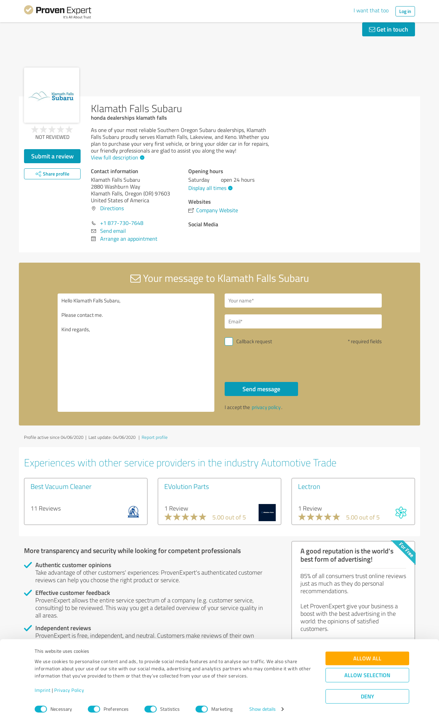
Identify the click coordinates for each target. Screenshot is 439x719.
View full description (117, 157)
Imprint (43, 687)
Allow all (367, 655)
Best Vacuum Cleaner (61, 486)
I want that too (371, 10)
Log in (405, 11)
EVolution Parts (186, 486)
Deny (367, 693)
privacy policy (266, 407)
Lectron (309, 486)
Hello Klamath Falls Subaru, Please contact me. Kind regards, (136, 352)
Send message (261, 388)
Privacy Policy (69, 687)
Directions (112, 208)
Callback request (254, 341)
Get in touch (388, 29)
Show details (262, 706)
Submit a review (52, 156)
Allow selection (367, 672)
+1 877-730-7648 (121, 223)
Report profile (155, 437)
